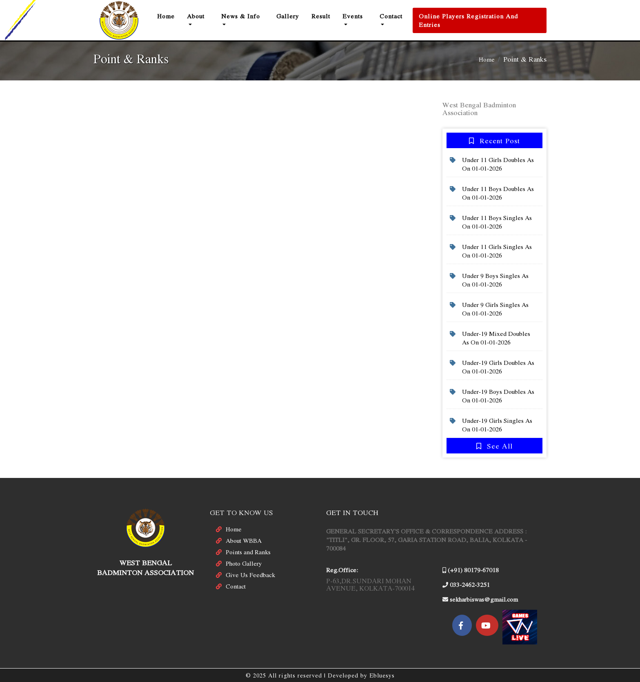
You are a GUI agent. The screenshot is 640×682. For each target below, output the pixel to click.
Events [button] (352, 15)
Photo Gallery (244, 563)
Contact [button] (391, 15)
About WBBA (244, 540)
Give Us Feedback (250, 574)
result (320, 15)
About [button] (195, 15)
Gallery (287, 15)
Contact (236, 586)
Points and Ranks (248, 551)
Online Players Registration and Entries (468, 20)
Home (169, 15)
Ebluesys (382, 675)
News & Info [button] (240, 15)
